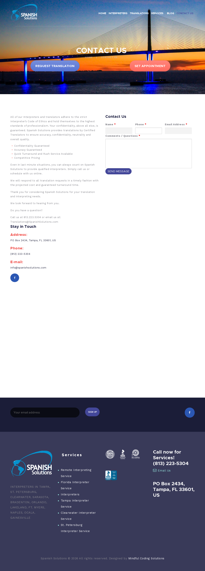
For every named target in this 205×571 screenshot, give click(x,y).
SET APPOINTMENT (150, 66)
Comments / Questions (122, 135)
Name (110, 124)
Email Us (162, 470)
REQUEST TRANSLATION (55, 66)
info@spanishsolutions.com (28, 267)
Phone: (17, 248)
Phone (140, 124)
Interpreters (70, 494)
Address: (18, 235)
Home (89, 57)
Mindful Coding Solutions (146, 558)
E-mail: (16, 262)
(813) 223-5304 (20, 253)
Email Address (176, 124)
